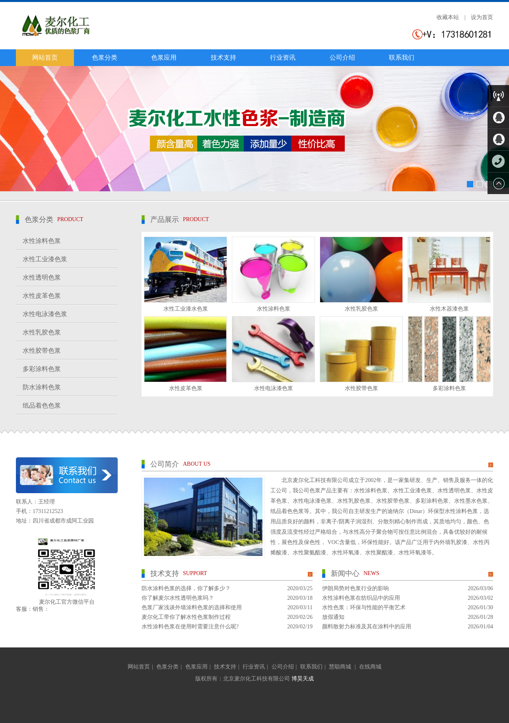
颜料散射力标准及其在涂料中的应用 (366, 627)
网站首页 (45, 57)
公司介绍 (342, 57)
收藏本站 (448, 17)
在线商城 (370, 667)
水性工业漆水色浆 (185, 309)
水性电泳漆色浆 (273, 388)
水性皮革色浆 (185, 388)
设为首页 (482, 17)
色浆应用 (164, 57)
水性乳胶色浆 (361, 309)
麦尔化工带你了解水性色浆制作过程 (186, 617)
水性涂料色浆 (273, 309)
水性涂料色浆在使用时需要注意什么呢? (190, 627)
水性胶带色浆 (361, 388)
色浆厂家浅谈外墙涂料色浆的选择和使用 (192, 607)
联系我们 (401, 57)
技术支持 (223, 57)
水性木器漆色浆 (449, 309)
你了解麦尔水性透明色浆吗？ (178, 598)
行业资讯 (282, 57)
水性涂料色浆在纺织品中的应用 (361, 598)
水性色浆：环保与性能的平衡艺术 (364, 607)
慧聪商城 (341, 667)
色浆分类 (104, 57)
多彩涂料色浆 (449, 388)
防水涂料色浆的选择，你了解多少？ (186, 588)
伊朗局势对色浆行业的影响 (355, 588)
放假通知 (333, 617)
